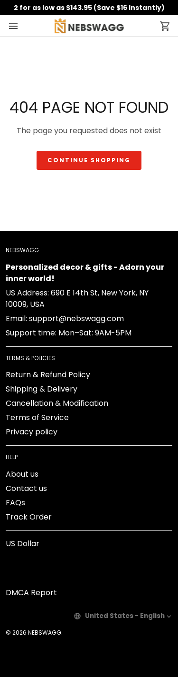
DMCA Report (31, 592)
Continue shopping (89, 160)
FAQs (15, 502)
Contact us (26, 488)
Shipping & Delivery (41, 388)
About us (22, 474)
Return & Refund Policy (48, 374)
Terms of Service (37, 417)
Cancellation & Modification (57, 403)
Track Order (29, 516)
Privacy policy (31, 431)
